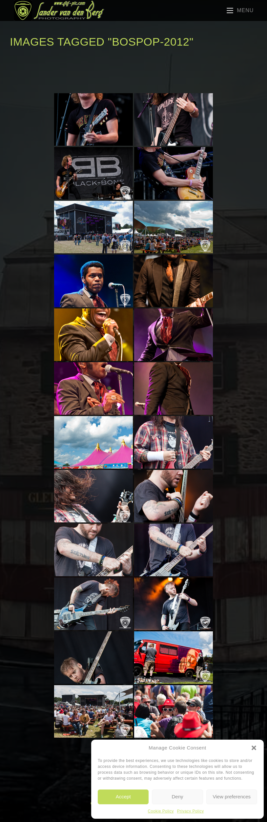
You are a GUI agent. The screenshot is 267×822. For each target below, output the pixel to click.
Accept (123, 796)
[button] (254, 748)
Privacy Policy (190, 811)
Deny (177, 796)
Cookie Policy (161, 811)
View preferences (232, 796)
